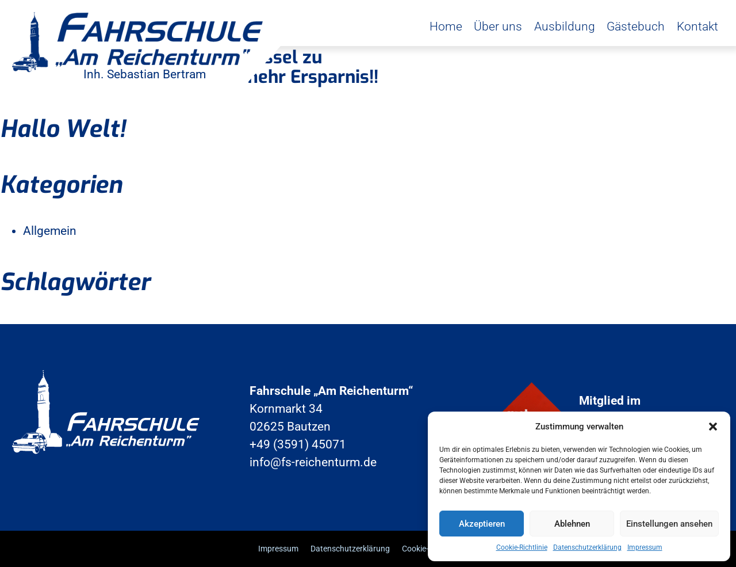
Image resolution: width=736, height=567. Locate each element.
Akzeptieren (482, 524)
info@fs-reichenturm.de (313, 462)
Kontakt (697, 26)
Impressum (644, 547)
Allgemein (49, 231)
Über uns (498, 26)
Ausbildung (564, 26)
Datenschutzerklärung (587, 547)
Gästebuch (636, 26)
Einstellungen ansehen (669, 524)
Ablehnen (572, 524)
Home (446, 26)
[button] (713, 426)
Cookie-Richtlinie (521, 547)
